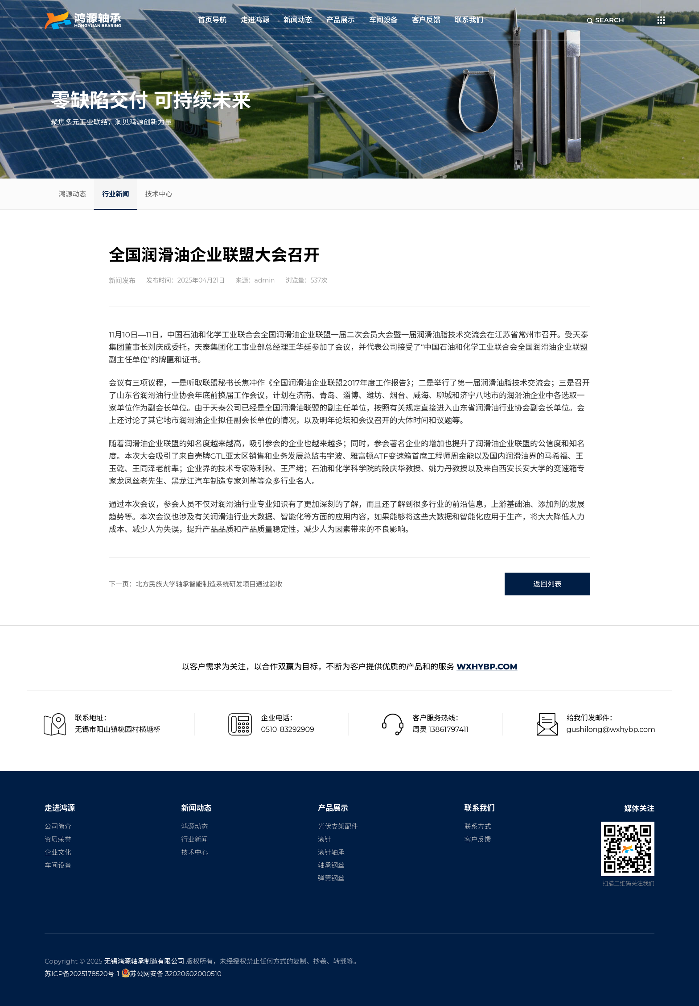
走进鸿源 (255, 20)
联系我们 (469, 20)
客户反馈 (426, 20)
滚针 (324, 839)
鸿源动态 (77, 193)
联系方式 (477, 826)
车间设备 (383, 20)
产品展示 (340, 20)
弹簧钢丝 (331, 878)
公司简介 (58, 826)
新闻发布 (122, 280)
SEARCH (605, 20)
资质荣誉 (58, 839)
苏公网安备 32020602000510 (171, 973)
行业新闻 (129, 193)
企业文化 (58, 852)
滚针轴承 (331, 852)
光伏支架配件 (338, 826)
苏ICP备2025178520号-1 (82, 973)
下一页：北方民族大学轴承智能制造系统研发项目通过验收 (196, 584)
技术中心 (182, 193)
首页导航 (212, 20)
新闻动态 (298, 20)
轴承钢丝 (331, 865)
